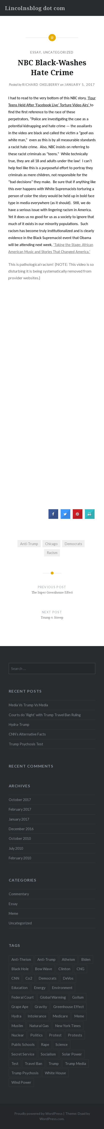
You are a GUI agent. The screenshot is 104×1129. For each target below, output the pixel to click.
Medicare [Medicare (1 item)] (60, 1016)
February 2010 (20, 858)
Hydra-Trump (19, 724)
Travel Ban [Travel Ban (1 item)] (33, 1063)
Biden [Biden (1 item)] (85, 959)
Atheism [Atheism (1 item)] (68, 959)
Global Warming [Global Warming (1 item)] (53, 997)
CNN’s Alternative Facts (27, 734)
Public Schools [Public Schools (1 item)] (23, 1044)
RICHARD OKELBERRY (40, 85)
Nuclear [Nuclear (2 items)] (17, 1035)
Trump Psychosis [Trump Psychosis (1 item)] (25, 1073)
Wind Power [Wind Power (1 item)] (21, 1082)
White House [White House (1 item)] (55, 1073)
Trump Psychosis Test (26, 744)
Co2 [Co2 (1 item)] (28, 978)
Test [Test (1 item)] (14, 1063)
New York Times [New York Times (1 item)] (68, 1025)
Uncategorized (58, 52)
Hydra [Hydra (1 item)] (16, 1016)
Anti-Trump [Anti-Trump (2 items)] (46, 959)
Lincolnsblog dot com (35, 8)
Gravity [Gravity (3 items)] (41, 1006)
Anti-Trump (29, 544)
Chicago (51, 544)
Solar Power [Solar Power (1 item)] (72, 1054)
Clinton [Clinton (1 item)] (64, 969)
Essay (35, 52)
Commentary (19, 894)
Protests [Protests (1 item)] (75, 1035)
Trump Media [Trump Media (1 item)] (75, 1063)
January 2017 (19, 819)
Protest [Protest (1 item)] (55, 1035)
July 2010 (16, 848)
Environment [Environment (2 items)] (62, 987)
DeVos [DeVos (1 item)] (68, 978)
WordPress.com (52, 1119)
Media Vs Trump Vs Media (28, 705)
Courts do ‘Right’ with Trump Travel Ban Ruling (45, 715)
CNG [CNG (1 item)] (80, 969)
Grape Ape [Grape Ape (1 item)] (19, 1006)
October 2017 (20, 800)
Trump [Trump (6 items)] (53, 1063)
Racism (52, 553)
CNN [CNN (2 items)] (15, 978)
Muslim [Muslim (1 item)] (17, 1025)
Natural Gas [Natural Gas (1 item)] (39, 1025)
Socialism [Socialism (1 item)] (48, 1054)
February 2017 (20, 809)
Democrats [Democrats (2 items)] (47, 978)
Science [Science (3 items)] (62, 1044)
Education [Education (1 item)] (19, 987)
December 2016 (21, 829)
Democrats (73, 544)
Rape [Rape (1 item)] (45, 1044)
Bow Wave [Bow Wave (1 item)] (43, 969)
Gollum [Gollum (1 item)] (78, 997)
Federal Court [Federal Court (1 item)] (22, 997)
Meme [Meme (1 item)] (79, 1016)
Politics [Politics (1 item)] (36, 1035)
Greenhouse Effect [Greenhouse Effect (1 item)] (68, 1006)
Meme (13, 913)
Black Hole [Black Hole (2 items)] (20, 969)
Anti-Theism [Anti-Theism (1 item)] (21, 959)
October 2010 (20, 838)
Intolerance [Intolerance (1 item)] (37, 1016)
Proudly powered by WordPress (38, 1113)
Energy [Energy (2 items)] (40, 987)
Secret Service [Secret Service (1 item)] (22, 1054)
